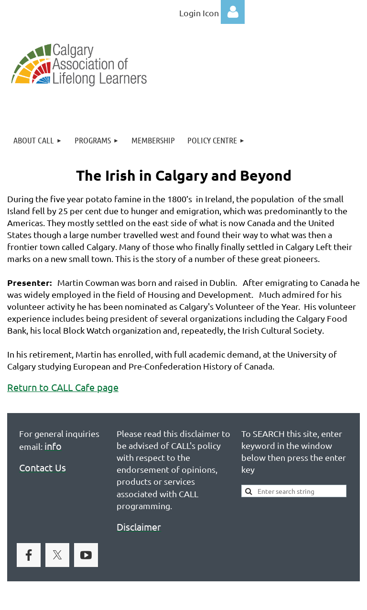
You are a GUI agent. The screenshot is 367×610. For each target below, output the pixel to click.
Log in (233, 12)
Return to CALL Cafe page (63, 387)
